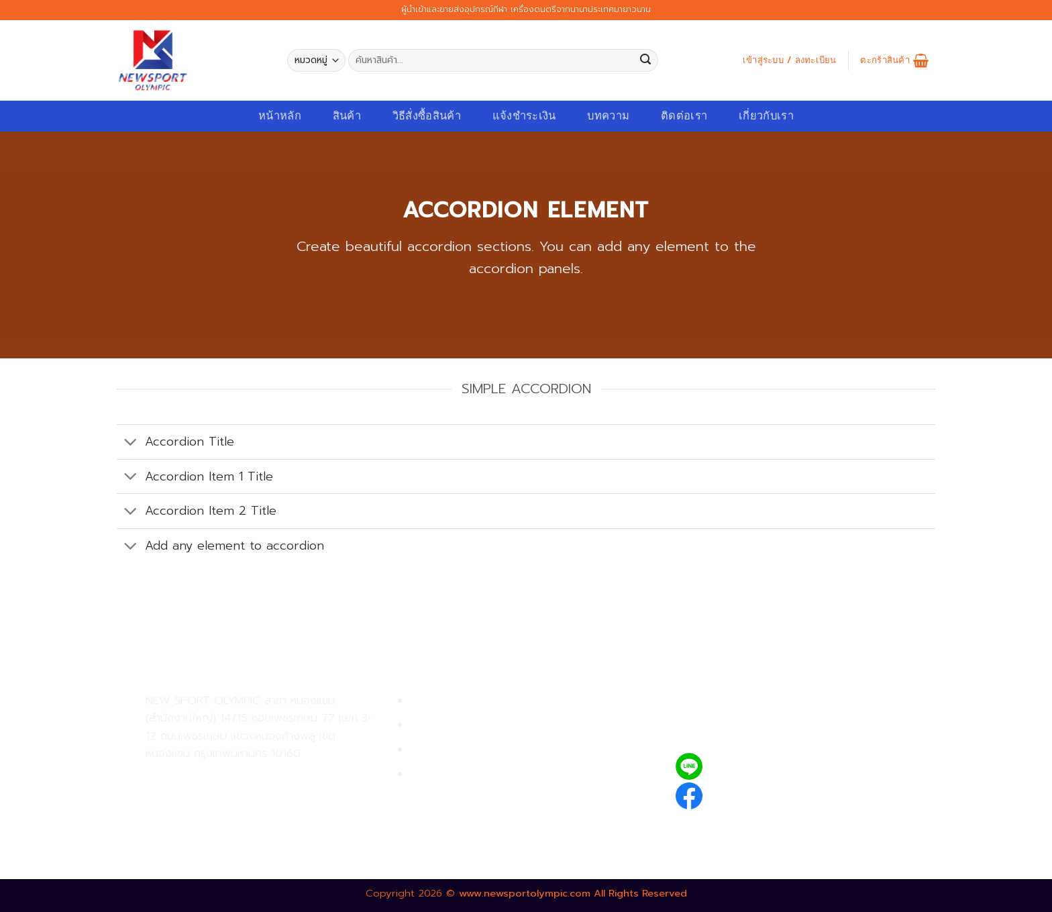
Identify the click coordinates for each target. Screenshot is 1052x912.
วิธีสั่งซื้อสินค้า (426, 115)
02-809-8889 (217, 805)
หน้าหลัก (279, 115)
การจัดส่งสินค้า (446, 750)
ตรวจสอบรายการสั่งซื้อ (466, 774)
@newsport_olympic (767, 766)
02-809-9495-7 (224, 776)
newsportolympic (759, 793)
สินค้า (347, 115)
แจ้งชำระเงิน (524, 115)
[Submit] (645, 60)
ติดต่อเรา (684, 115)
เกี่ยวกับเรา (766, 115)
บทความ (608, 115)
